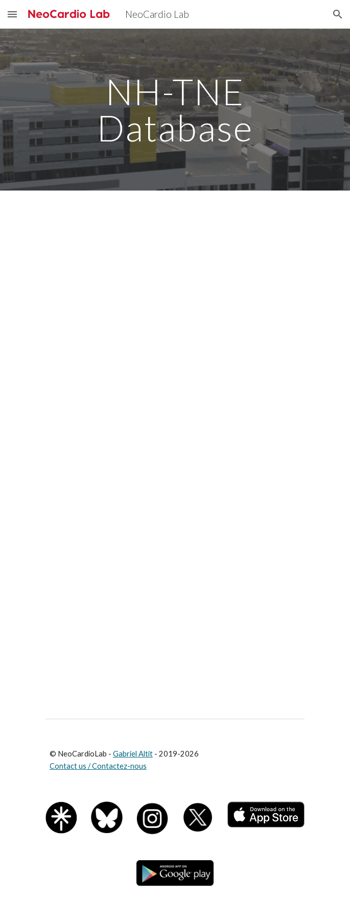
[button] (12, 14)
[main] (175, 109)
